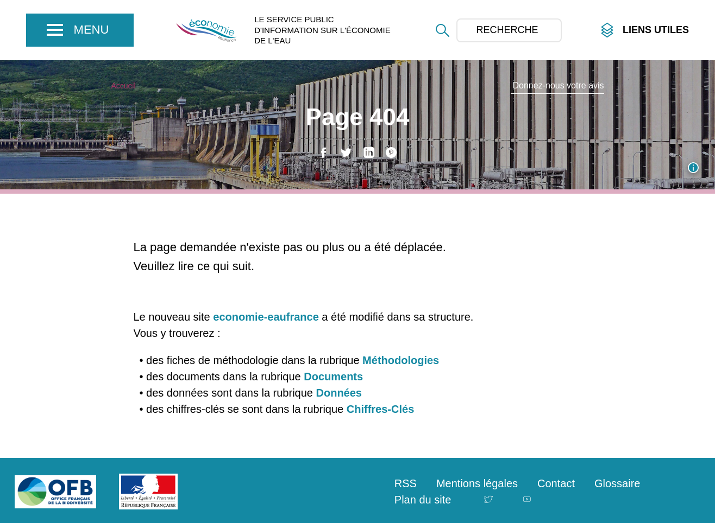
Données (339, 393)
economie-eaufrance (266, 317)
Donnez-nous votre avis (558, 85)
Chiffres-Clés (380, 409)
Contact (556, 483)
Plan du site (422, 500)
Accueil (123, 85)
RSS (405, 483)
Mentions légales (477, 483)
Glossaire (617, 483)
